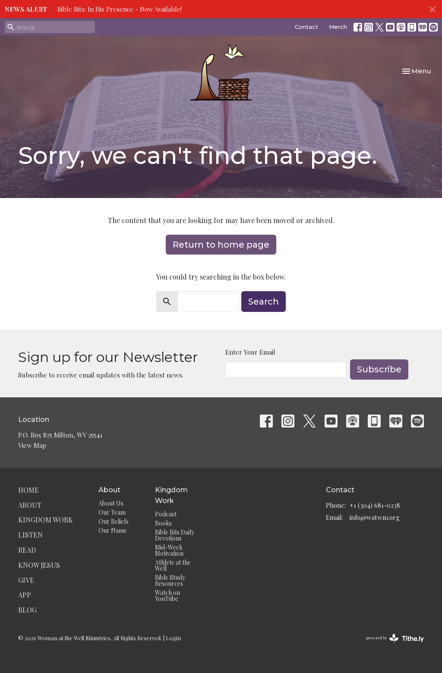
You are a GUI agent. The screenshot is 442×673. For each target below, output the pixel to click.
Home (28, 489)
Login (173, 638)
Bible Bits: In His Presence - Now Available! (119, 9)
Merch (338, 26)
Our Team (112, 512)
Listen (30, 534)
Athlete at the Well (173, 565)
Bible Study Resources (170, 580)
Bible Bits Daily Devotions (174, 535)
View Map (32, 445)
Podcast (166, 514)
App (24, 594)
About (29, 504)
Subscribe (379, 369)
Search (263, 301)
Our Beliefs (113, 521)
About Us (110, 503)
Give (26, 580)
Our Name (112, 530)
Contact (306, 26)
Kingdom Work (45, 519)
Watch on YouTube (167, 595)
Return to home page (221, 244)
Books (163, 523)
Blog (27, 609)
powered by (395, 638)
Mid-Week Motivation (169, 550)
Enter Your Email (250, 352)
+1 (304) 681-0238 (375, 505)
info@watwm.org (375, 517)
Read (27, 549)
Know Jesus (39, 564)
